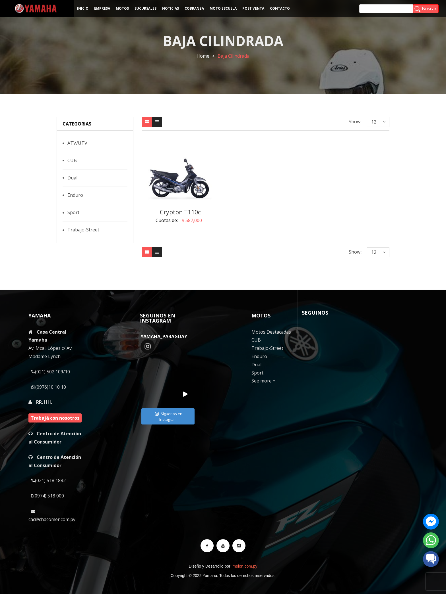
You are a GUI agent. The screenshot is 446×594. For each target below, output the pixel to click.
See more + (263, 381)
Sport (72, 212)
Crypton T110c (180, 212)
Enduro (74, 195)
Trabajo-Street (82, 230)
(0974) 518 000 (47, 496)
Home (203, 56)
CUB (71, 160)
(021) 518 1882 (48, 480)
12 (373, 122)
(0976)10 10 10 (48, 387)
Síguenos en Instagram (168, 416)
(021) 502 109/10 (50, 372)
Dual (71, 178)
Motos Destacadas (271, 332)
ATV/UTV (76, 143)
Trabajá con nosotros (55, 418)
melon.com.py (244, 566)
